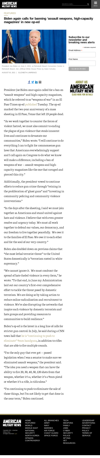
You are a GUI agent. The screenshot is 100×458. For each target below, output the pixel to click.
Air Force (49, 430)
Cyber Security (68, 431)
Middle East (31, 428)
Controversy (32, 440)
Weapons (68, 423)
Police (66, 435)
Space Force (51, 435)
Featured (10, 13)
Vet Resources (69, 441)
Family (66, 425)
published (31, 104)
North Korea (32, 435)
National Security (30, 431)
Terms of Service (87, 434)
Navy (46, 425)
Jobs (65, 428)
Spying (66, 438)
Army (47, 423)
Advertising (88, 423)
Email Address (75, 50)
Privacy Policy (86, 429)
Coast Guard (51, 433)
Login (15, 433)
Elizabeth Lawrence (27, 73)
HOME (28, 420)
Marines (48, 428)
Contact (86, 425)
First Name (73, 59)
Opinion (29, 438)
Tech (65, 420)
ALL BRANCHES (51, 420)
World (28, 425)
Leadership (88, 420)
